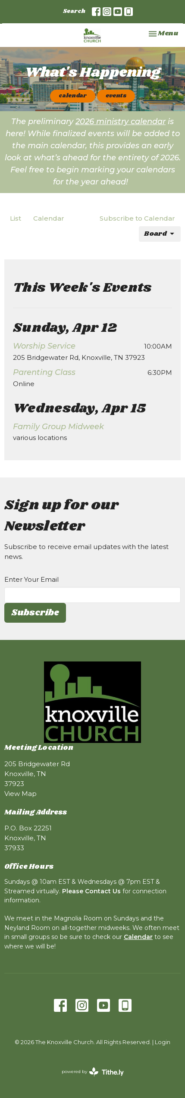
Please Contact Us (91, 891)
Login (162, 1042)
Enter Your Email (31, 579)
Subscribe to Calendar (137, 218)
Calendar (48, 218)
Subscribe (35, 612)
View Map (20, 793)
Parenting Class (44, 372)
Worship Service (44, 346)
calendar (73, 96)
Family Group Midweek (58, 426)
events (116, 96)
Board (160, 233)
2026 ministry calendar (120, 121)
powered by (93, 1071)
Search (74, 11)
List (15, 218)
